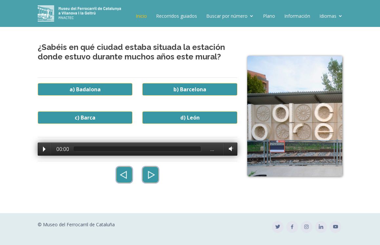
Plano (269, 16)
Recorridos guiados (176, 16)
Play (44, 149)
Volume (229, 149)
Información (297, 16)
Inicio (141, 16)
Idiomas (327, 16)
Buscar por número (227, 16)
